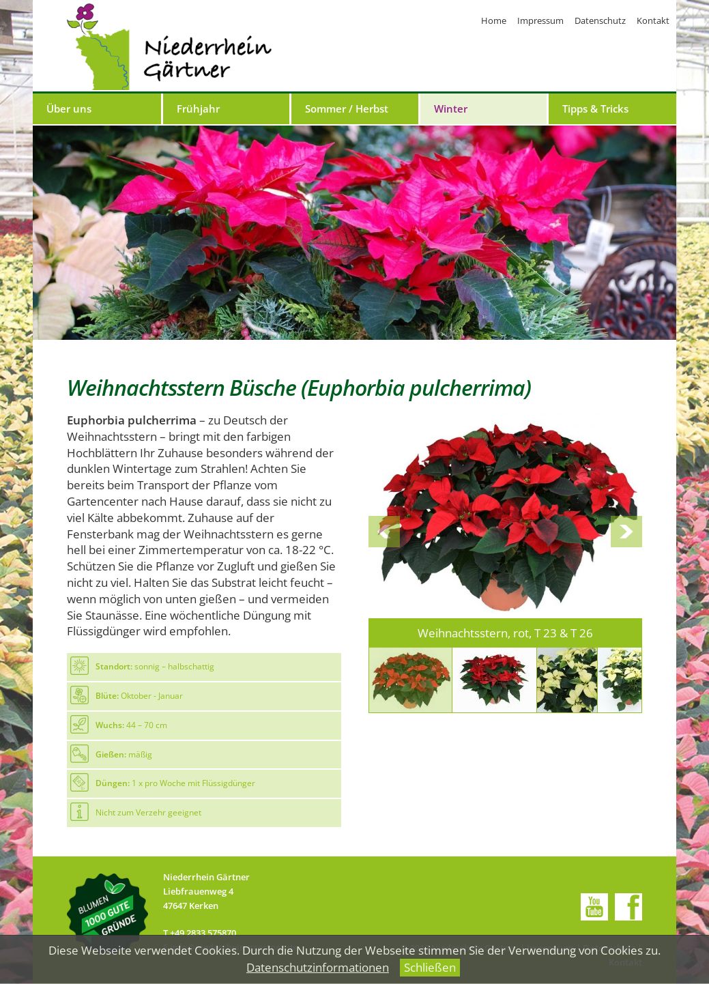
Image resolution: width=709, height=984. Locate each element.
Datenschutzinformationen (317, 967)
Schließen (430, 967)
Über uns (68, 108)
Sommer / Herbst (346, 108)
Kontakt (653, 20)
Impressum (540, 20)
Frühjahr (198, 108)
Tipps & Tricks (595, 108)
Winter (450, 108)
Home (493, 20)
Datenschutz (600, 20)
